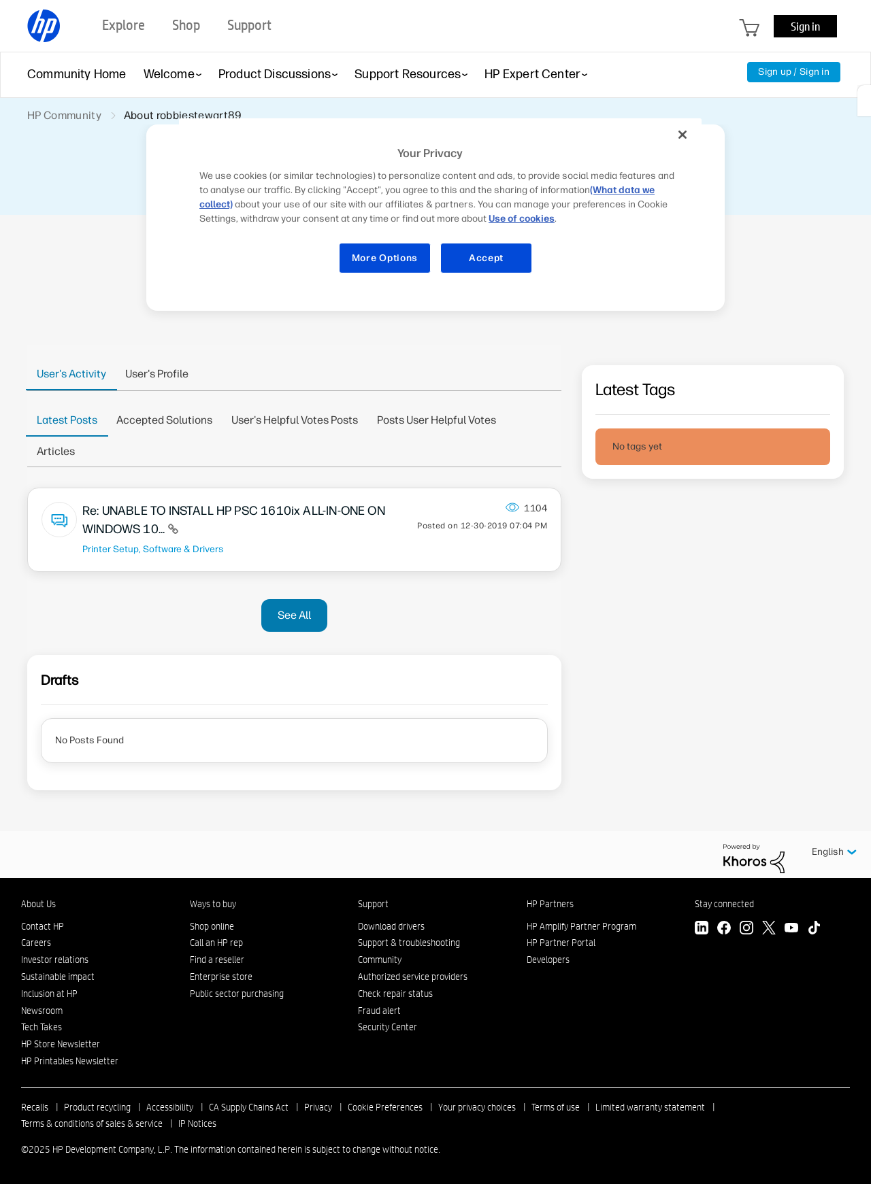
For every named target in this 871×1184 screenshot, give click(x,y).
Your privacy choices (477, 1107)
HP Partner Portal (561, 942)
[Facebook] (724, 929)
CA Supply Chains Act (249, 1107)
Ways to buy (213, 904)
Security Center (387, 1027)
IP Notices (197, 1123)
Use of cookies (522, 218)
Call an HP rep (216, 942)
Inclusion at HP (49, 993)
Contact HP (42, 926)
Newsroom (42, 1010)
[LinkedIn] (701, 929)
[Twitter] (769, 929)
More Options (385, 258)
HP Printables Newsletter (69, 1061)
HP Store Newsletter (60, 1044)
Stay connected (724, 904)
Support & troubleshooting (409, 942)
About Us (38, 904)
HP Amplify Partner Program (581, 926)
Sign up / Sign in (793, 72)
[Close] (682, 135)
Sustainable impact (58, 976)
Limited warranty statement (650, 1107)
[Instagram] (746, 929)
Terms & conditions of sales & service (92, 1123)
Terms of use (555, 1107)
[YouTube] (791, 929)
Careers (36, 942)
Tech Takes (41, 1027)
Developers (548, 959)
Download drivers (391, 926)
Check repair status (395, 993)
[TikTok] (814, 929)
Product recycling (97, 1107)
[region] (440, 204)
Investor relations (54, 959)
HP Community (64, 115)
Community (379, 959)
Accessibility (169, 1107)
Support (373, 904)
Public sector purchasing (237, 993)
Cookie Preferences (385, 1107)
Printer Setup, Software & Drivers (152, 548)
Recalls (34, 1107)
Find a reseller (217, 959)
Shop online (212, 926)
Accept (486, 258)
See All (294, 615)
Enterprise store (221, 976)
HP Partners (550, 904)
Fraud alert (379, 1010)
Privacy (318, 1107)
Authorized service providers (412, 976)
